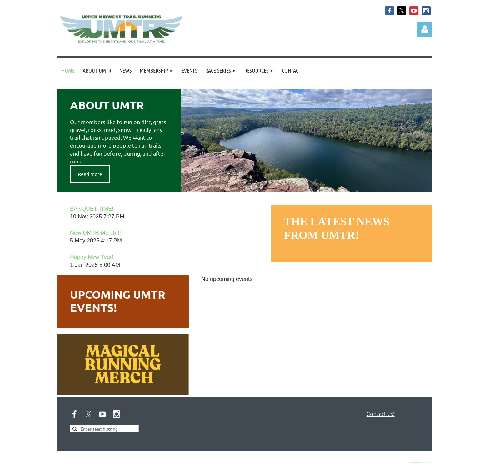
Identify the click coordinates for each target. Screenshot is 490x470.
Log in (424, 29)
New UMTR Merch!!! (95, 233)
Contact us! (381, 413)
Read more (90, 174)
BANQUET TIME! (91, 209)
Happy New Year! (91, 257)
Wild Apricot (416, 462)
